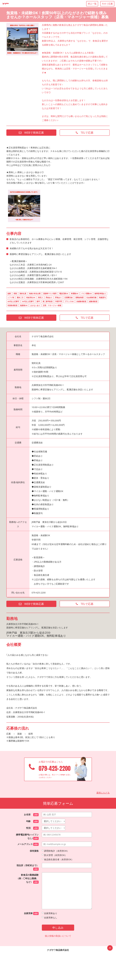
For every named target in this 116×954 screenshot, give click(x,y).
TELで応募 (85, 132)
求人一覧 (92, 3)
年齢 (32, 821)
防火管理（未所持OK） (54, 855)
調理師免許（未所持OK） (55, 850)
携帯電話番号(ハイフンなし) (27, 836)
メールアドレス (28, 844)
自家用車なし (49, 917)
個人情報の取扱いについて (58, 935)
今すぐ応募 (107, 3)
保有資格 (34, 850)
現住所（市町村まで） (28, 867)
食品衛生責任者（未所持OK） (57, 859)
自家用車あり (49, 913)
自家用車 (31, 913)
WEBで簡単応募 (31, 132)
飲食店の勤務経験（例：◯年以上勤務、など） (28, 878)
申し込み (58, 927)
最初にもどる (103, 792)
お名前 (31, 814)
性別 (32, 828)
